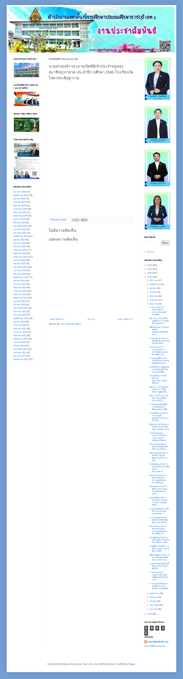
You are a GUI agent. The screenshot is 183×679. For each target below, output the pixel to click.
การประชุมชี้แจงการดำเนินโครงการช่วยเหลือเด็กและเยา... (159, 360)
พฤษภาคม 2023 (20, 298)
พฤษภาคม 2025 (20, 216)
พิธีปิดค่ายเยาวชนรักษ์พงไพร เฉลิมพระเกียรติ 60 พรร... (159, 331)
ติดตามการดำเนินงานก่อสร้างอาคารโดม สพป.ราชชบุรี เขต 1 (159, 426)
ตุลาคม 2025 (19, 198)
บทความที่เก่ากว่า (125, 319)
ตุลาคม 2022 (19, 322)
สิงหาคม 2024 (19, 246)
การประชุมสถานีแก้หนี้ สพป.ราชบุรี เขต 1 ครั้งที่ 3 (159, 566)
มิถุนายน (154, 304)
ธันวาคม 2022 (19, 315)
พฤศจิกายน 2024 (20, 236)
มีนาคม (153, 601)
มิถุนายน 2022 (19, 335)
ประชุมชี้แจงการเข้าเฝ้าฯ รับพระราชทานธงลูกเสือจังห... (158, 379)
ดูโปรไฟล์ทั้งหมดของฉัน (154, 646)
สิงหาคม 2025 (19, 205)
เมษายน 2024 (19, 260)
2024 (150, 269)
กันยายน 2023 (19, 284)
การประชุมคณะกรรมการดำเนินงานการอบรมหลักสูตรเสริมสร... (158, 436)
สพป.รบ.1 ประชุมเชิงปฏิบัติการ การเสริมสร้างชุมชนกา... (159, 320)
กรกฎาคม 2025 (20, 209)
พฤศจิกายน (155, 284)
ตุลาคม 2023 (19, 280)
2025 (150, 265)
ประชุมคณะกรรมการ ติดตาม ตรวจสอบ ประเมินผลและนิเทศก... (158, 490)
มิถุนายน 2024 (19, 253)
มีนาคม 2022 (19, 346)
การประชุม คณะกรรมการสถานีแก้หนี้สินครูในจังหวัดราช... (158, 576)
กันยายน (154, 292)
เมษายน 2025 (19, 219)
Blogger (131, 664)
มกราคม (154, 609)
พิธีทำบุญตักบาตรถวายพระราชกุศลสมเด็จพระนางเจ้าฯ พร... (159, 557)
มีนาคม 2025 (19, 222)
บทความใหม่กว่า (57, 319)
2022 (150, 277)
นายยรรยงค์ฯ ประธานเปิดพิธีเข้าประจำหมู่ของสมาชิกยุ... (159, 340)
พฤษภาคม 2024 (20, 257)
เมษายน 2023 (19, 301)
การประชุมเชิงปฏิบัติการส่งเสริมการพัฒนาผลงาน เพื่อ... (159, 406)
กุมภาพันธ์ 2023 (20, 308)
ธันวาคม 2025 (19, 192)
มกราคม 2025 (19, 229)
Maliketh (111, 664)
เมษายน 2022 (19, 342)
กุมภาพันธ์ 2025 (20, 226)
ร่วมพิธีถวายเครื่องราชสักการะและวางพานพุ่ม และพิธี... (159, 548)
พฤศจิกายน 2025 (20, 195)
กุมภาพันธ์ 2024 (20, 267)
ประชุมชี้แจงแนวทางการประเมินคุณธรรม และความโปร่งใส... (159, 416)
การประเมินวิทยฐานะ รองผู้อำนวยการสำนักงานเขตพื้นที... (159, 586)
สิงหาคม (154, 296)
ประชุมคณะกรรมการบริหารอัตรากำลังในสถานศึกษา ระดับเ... (159, 540)
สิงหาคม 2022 (19, 328)
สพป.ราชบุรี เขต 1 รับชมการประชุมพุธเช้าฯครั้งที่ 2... (158, 398)
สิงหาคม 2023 (19, 287)
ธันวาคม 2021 (19, 356)
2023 (150, 273)
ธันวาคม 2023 (19, 274)
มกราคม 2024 (19, 270)
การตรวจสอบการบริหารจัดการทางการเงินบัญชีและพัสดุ (157, 311)
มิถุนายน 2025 (19, 212)
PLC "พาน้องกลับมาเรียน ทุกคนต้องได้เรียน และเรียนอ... (158, 446)
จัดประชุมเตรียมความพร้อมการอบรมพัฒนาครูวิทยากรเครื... (159, 456)
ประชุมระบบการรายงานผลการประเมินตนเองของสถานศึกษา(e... (158, 350)
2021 (150, 614)
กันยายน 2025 (19, 202)
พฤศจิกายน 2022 (20, 318)
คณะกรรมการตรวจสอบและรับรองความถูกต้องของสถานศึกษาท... (157, 479)
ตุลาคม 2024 (19, 240)
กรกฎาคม (154, 300)
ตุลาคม (153, 288)
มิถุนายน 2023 (19, 294)
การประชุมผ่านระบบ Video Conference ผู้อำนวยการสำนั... (158, 520)
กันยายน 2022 (19, 325)
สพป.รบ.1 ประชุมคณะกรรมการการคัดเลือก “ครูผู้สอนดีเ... (159, 389)
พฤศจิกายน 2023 (20, 277)
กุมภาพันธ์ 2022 (20, 349)
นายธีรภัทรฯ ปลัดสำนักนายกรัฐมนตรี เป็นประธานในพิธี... (159, 369)
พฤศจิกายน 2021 (20, 359)
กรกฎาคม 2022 (20, 332)
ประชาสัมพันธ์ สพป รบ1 (158, 642)
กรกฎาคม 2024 (20, 250)
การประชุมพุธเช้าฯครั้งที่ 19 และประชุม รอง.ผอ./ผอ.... (159, 511)
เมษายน (153, 597)
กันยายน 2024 (19, 243)
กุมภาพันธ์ (154, 605)
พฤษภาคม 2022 (20, 339)
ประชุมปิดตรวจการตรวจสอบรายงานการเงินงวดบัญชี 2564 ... (158, 501)
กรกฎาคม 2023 (20, 291)
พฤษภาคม (154, 593)
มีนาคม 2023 (19, 304)
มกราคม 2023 (19, 311)
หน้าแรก (91, 319)
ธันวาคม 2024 (19, 233)
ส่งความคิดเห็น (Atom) (71, 324)
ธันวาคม (154, 280)
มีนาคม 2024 (19, 263)
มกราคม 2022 (19, 352)
